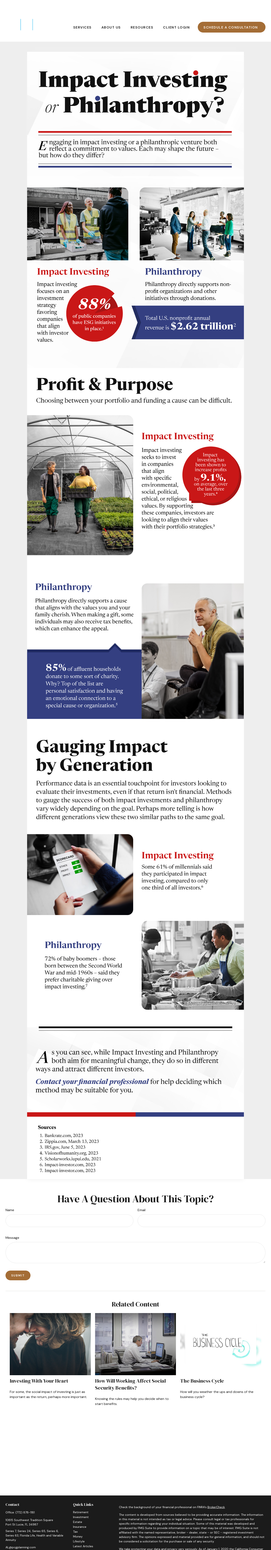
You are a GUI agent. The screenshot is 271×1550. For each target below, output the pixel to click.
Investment (81, 1504)
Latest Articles (83, 1533)
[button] (82, 14)
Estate (77, 1509)
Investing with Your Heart (39, 1368)
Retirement (80, 1499)
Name (10, 1197)
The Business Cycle (202, 1368)
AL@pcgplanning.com (21, 1534)
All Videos (80, 1538)
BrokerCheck (216, 1494)
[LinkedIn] (16, 1541)
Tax (75, 1519)
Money (78, 1524)
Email (141, 1197)
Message (12, 1225)
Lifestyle (79, 1529)
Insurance (79, 1514)
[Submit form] (18, 1263)
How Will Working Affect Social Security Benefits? (130, 1372)
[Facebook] (8, 1541)
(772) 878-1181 (25, 1500)
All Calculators (83, 1543)
